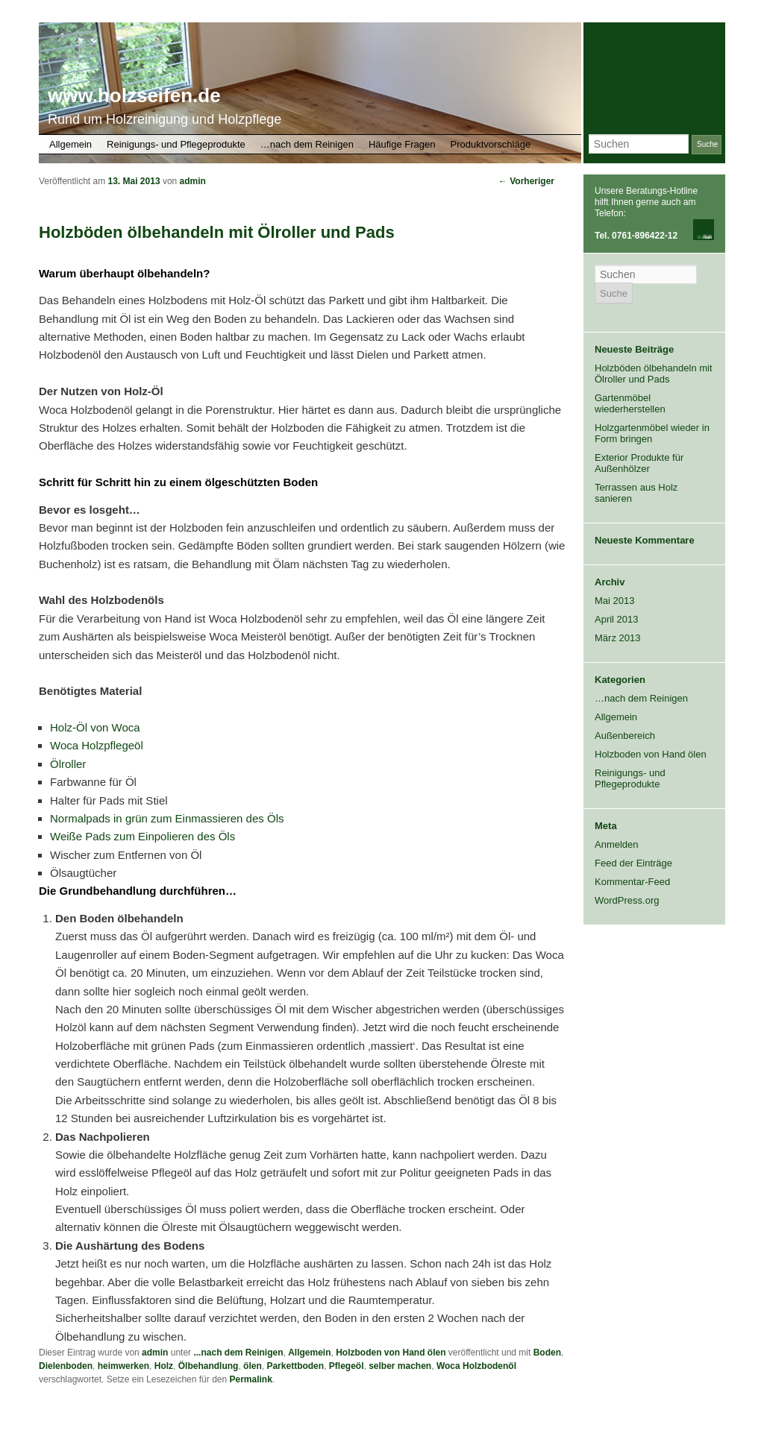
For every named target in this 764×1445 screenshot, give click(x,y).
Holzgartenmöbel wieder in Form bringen (652, 433)
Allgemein (70, 144)
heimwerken (123, 1366)
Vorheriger (526, 181)
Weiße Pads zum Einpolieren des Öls (142, 836)
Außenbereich (625, 735)
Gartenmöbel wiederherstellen (630, 403)
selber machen (400, 1366)
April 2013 (617, 619)
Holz (163, 1366)
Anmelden (617, 844)
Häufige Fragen (402, 144)
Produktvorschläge (491, 144)
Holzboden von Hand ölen (390, 1352)
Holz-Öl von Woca (95, 727)
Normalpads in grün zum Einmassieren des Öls (167, 818)
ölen (252, 1366)
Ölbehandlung (208, 1366)
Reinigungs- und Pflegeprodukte (176, 144)
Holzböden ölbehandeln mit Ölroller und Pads (654, 373)
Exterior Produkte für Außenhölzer (639, 463)
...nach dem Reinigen (238, 1352)
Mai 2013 (614, 600)
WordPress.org (627, 900)
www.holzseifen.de (134, 95)
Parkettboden (295, 1366)
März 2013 (617, 637)
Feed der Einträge (633, 863)
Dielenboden (66, 1366)
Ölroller (68, 764)
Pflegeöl (346, 1366)
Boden (547, 1352)
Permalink (250, 1379)
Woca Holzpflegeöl (96, 745)
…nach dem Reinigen (307, 144)
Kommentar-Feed (632, 881)
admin (193, 181)
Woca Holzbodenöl (476, 1366)
